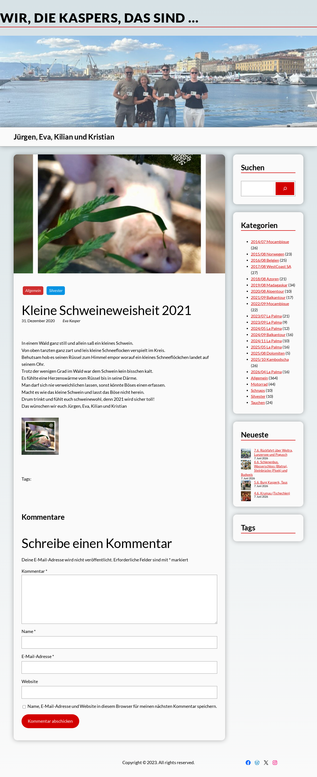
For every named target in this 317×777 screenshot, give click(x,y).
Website (30, 681)
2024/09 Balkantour (268, 334)
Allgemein (33, 290)
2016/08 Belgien (265, 260)
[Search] (285, 188)
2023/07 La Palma (266, 316)
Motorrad (259, 384)
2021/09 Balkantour (268, 297)
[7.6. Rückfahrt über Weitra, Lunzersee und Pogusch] (246, 453)
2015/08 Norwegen (267, 254)
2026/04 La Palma (266, 372)
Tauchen (258, 402)
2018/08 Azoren (265, 279)
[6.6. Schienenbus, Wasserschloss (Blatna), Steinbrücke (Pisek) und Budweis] (246, 465)
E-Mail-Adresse (38, 656)
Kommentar (34, 571)
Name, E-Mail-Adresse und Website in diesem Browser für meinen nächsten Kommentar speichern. (122, 706)
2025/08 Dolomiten (268, 353)
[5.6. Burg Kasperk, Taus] (246, 485)
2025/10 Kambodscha (270, 359)
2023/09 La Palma (266, 322)
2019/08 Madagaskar (269, 285)
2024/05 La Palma (266, 328)
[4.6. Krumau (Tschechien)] (246, 496)
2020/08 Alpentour (267, 291)
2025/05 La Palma (266, 347)
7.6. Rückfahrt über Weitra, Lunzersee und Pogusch (273, 452)
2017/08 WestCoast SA (271, 266)
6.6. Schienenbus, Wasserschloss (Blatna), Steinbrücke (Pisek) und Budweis (264, 468)
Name (29, 631)
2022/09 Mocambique (270, 303)
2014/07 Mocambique (270, 241)
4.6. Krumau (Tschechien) (272, 493)
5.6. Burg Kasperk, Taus (271, 482)
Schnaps (258, 390)
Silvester (55, 290)
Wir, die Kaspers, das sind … (99, 17)
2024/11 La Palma (266, 341)
